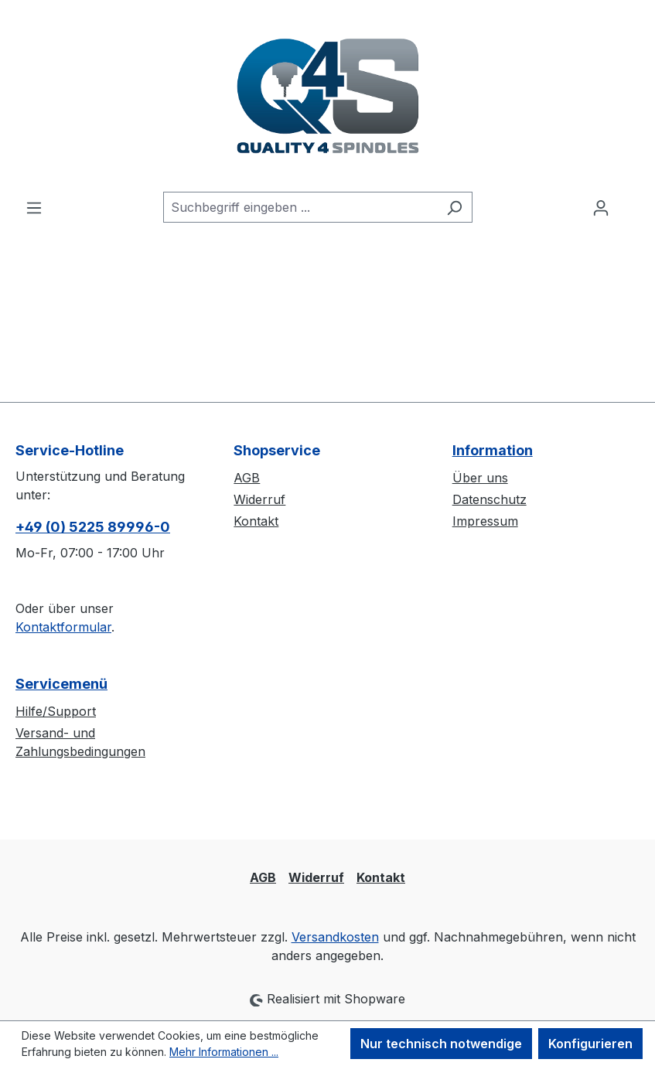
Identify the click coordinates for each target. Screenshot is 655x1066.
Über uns (480, 477)
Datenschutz (489, 499)
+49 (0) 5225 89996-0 (92, 527)
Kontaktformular (63, 627)
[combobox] (300, 207)
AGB (247, 477)
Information (492, 450)
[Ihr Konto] (600, 207)
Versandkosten (335, 937)
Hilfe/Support (55, 711)
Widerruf (259, 499)
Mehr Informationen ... (223, 1051)
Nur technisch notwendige (441, 1043)
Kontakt (256, 521)
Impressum (485, 521)
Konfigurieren (590, 1043)
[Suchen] (454, 207)
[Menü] (34, 207)
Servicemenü (61, 684)
